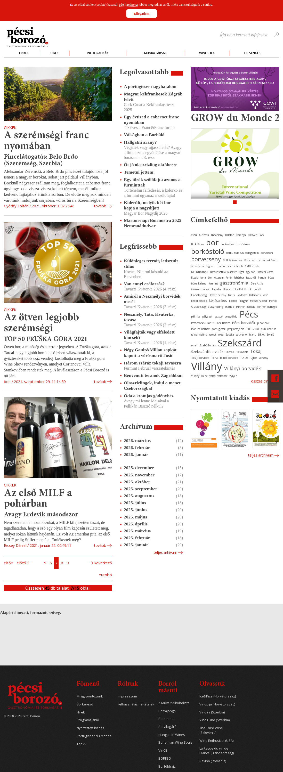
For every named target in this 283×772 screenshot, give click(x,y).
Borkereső (85, 704)
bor (212, 242)
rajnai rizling (199, 334)
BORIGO (164, 758)
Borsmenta (166, 719)
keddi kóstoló (199, 301)
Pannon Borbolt (245, 306)
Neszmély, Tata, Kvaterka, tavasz (149, 317)
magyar (243, 301)
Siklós (261, 334)
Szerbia (230, 352)
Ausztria (204, 235)
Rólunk (128, 684)
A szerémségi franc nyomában (46, 141)
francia (262, 277)
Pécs (249, 314)
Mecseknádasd (258, 301)
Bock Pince (197, 244)
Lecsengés (252, 53)
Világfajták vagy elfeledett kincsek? (149, 334)
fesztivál (251, 277)
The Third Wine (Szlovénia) (211, 730)
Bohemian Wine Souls (175, 742)
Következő (103, 562)
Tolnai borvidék (229, 358)
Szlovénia (242, 352)
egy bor (250, 272)
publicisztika (268, 329)
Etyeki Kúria (198, 277)
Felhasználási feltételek (136, 704)
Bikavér (252, 235)
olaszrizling (215, 306)
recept (212, 334)
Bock (261, 235)
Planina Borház (200, 329)
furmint (213, 283)
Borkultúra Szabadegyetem (242, 253)
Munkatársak (155, 53)
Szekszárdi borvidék (207, 351)
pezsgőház (231, 316)
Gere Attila (256, 283)
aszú (194, 235)
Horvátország (199, 295)
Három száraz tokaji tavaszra (152, 362)
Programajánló (88, 720)
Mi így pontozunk (90, 696)
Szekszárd (240, 342)
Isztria (232, 295)
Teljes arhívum (165, 552)
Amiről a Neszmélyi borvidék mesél (152, 299)
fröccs (271, 277)
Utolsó (106, 574)
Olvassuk (211, 684)
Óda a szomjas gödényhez (149, 395)
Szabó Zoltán (208, 345)
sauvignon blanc (246, 334)
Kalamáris (255, 295)
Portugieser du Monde (94, 736)
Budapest (249, 260)
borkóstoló (207, 251)
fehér (229, 277)
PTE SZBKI (252, 329)
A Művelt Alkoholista (173, 703)
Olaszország (198, 306)
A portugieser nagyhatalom (150, 86)
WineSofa (207, 53)
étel (210, 277)
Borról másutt (168, 687)
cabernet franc (267, 260)
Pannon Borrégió (267, 306)
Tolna (214, 358)
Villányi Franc (199, 376)
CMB (247, 266)
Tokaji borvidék (200, 358)
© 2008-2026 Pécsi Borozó (22, 716)
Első (7, 562)
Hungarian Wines (171, 735)
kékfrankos (218, 300)
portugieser (218, 329)
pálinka (195, 316)
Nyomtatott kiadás (90, 728)
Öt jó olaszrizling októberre (150, 164)
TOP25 (244, 358)
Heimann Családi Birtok (237, 289)
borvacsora (267, 253)
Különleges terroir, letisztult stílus (151, 263)
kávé (265, 295)
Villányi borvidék (242, 368)
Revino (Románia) (212, 761)
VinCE (162, 750)
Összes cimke (262, 381)
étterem (219, 277)
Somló (270, 334)
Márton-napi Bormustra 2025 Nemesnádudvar (152, 223)
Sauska (229, 334)
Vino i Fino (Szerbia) (214, 720)
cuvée (256, 266)
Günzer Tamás (200, 289)
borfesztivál (228, 244)
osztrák (229, 306)
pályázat (207, 316)
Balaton (229, 235)
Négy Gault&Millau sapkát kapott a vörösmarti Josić (150, 352)
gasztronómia (234, 283)
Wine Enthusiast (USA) (216, 740)
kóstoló (233, 301)
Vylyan (233, 376)
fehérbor (239, 277)
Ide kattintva (128, 4)
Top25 (81, 744)
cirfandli (238, 266)
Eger (241, 272)
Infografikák (97, 53)
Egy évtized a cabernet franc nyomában (151, 119)
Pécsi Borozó (223, 323)
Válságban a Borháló (144, 134)
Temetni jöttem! (139, 172)
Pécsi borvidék (243, 322)
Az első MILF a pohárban (38, 499)
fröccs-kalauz (198, 283)
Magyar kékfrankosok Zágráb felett (153, 96)
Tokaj (255, 351)
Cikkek (24, 53)
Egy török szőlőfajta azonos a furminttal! (152, 182)
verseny (263, 358)
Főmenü (88, 684)
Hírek (55, 53)
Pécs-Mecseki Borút (202, 323)
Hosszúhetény (217, 295)
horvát (257, 289)
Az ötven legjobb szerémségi (41, 323)
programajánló (235, 329)
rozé (220, 334)
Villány (206, 366)
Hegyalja (216, 289)
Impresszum (127, 696)
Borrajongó (167, 711)
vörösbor (222, 376)
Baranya (241, 235)
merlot (273, 301)
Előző (21, 562)
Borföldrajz (167, 766)
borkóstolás (243, 244)
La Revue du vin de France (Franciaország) (216, 750)
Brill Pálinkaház (232, 260)
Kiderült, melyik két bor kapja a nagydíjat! (147, 205)
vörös (212, 376)
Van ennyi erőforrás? (144, 283)
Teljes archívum (260, 455)
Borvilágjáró (167, 727)
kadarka (242, 295)
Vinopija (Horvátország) (217, 704)
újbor (253, 358)
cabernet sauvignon (203, 266)
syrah (194, 345)
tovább (100, 206)
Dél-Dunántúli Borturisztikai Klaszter (214, 272)
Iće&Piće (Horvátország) (217, 696)
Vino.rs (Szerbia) (212, 712)
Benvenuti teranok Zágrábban (153, 375)
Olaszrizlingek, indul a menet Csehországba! (152, 385)
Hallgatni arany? (140, 142)
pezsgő (218, 316)
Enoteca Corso (265, 272)
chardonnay (224, 266)
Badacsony (217, 235)
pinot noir (263, 323)
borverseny (206, 259)
